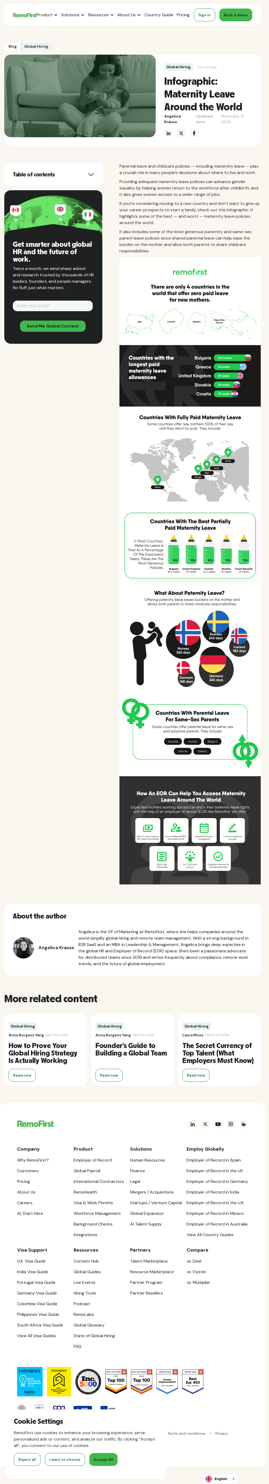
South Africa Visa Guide (40, 1325)
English (216, 1479)
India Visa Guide (32, 1272)
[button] (47, 15)
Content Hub (86, 1261)
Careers (25, 1203)
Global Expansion (147, 1213)
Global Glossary (89, 1325)
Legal (135, 1181)
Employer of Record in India (213, 1192)
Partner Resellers (146, 1293)
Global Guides (87, 1272)
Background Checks (93, 1224)
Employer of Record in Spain (214, 1160)
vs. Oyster (196, 1272)
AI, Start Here (30, 1213)
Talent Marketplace (149, 1261)
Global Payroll (87, 1171)
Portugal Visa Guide (36, 1282)
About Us (26, 1192)
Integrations (85, 1235)
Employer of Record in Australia (217, 1224)
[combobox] (220, 1479)
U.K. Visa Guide (31, 1261)
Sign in (204, 15)
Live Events (84, 1282)
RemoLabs (84, 1314)
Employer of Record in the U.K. (215, 1203)
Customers (28, 1171)
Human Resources (147, 1160)
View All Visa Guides (36, 1336)
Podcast (82, 1304)
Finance (137, 1171)
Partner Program (146, 1282)
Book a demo (236, 15)
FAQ (77, 1346)
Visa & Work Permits (93, 1203)
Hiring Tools (85, 1293)
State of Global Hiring (94, 1336)
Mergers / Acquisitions (152, 1192)
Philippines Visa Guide (38, 1314)
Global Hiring (178, 66)
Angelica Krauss (172, 119)
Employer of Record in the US (215, 1171)
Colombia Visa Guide (37, 1304)
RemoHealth (85, 1192)
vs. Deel (194, 1261)
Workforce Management (97, 1213)
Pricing (183, 15)
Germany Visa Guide (37, 1293)
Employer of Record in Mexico (215, 1213)
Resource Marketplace (152, 1272)
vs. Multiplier (198, 1282)
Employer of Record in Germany (217, 1181)
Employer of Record (93, 1160)
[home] (25, 15)
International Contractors (99, 1181)
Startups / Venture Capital (156, 1203)
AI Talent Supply (146, 1224)
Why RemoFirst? (33, 1160)
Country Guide (158, 15)
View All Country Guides (210, 1235)
